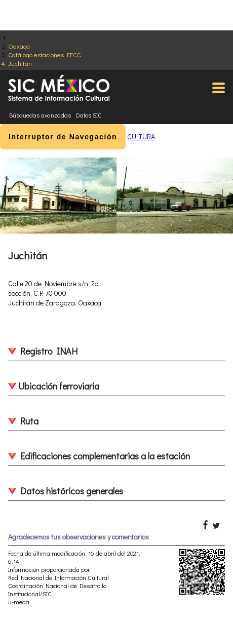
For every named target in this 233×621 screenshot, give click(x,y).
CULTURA (141, 136)
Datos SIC (89, 115)
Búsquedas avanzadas (40, 115)
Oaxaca (19, 46)
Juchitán (20, 63)
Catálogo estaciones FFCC (44, 54)
